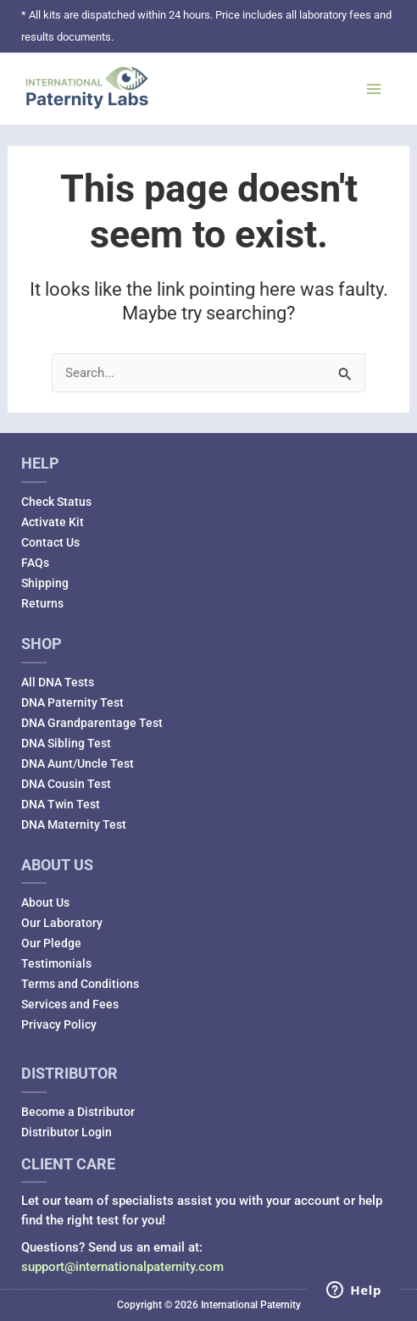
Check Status (56, 501)
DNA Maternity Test (73, 824)
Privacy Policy (59, 1024)
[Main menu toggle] (374, 89)
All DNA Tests (57, 682)
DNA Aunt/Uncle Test (77, 763)
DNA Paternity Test (72, 702)
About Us (45, 902)
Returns (42, 603)
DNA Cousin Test (66, 784)
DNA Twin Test (60, 804)
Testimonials (56, 963)
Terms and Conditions (80, 984)
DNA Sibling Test (66, 743)
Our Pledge (51, 943)
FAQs (35, 562)
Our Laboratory (62, 923)
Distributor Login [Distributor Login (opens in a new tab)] (66, 1132)
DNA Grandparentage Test (92, 723)
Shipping (45, 583)
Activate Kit (52, 522)
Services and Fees (70, 1004)
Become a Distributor (78, 1111)
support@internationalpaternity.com (122, 1266)
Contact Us (50, 542)
